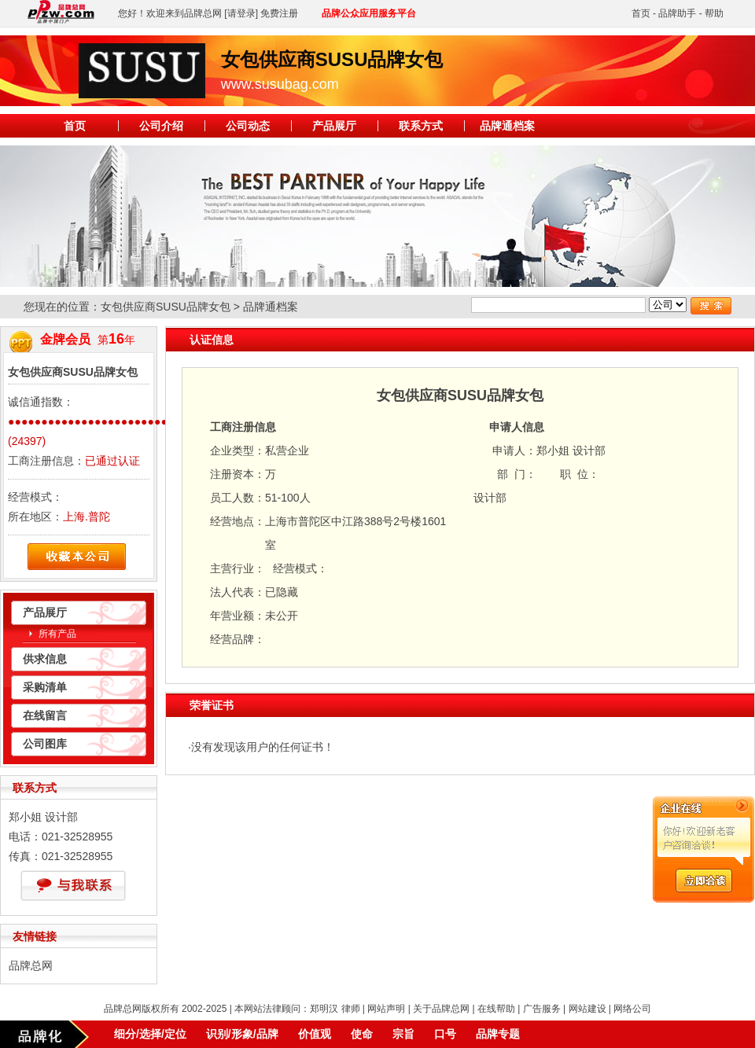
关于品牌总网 (441, 1008)
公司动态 (248, 126)
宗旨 (403, 1034)
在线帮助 (496, 1008)
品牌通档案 (507, 126)
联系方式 (421, 126)
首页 (641, 13)
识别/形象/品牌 (242, 1034)
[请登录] (241, 13)
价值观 (314, 1034)
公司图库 (45, 743)
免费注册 (279, 13)
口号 (445, 1034)
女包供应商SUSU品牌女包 (165, 306)
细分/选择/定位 (150, 1034)
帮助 (714, 13)
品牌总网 (31, 965)
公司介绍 (161, 126)
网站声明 (386, 1008)
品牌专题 (498, 1034)
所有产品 (57, 633)
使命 (362, 1034)
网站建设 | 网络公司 (610, 1008)
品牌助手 (677, 13)
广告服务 (542, 1008)
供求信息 (45, 659)
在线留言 (45, 715)
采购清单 (45, 687)
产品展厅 (334, 126)
